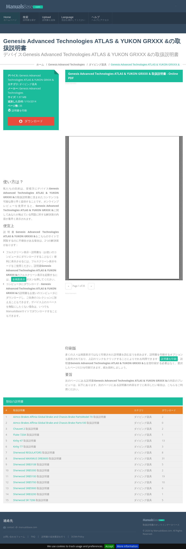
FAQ (33, 536)
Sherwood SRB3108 (24, 464)
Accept (109, 546)
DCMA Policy (77, 536)
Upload (46, 17)
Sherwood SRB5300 (24, 470)
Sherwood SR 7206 (24, 500)
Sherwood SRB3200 (24, 494)
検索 (25, 17)
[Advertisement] (31, 156)
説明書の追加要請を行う (53, 536)
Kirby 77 (18, 446)
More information (127, 546)
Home (7, 17)
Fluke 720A (19, 434)
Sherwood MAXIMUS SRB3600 (30, 458)
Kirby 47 (18, 440)
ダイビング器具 (28, 84)
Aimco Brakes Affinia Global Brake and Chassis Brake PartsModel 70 (53, 417)
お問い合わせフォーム (14, 536)
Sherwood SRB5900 (24, 488)
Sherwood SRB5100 (24, 476)
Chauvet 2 (19, 428)
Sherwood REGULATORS (27, 452)
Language (67, 17)
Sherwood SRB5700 (24, 482)
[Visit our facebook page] (174, 6)
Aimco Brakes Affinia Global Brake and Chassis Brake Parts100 (49, 422)
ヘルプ (96, 17)
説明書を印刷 (19, 110)
